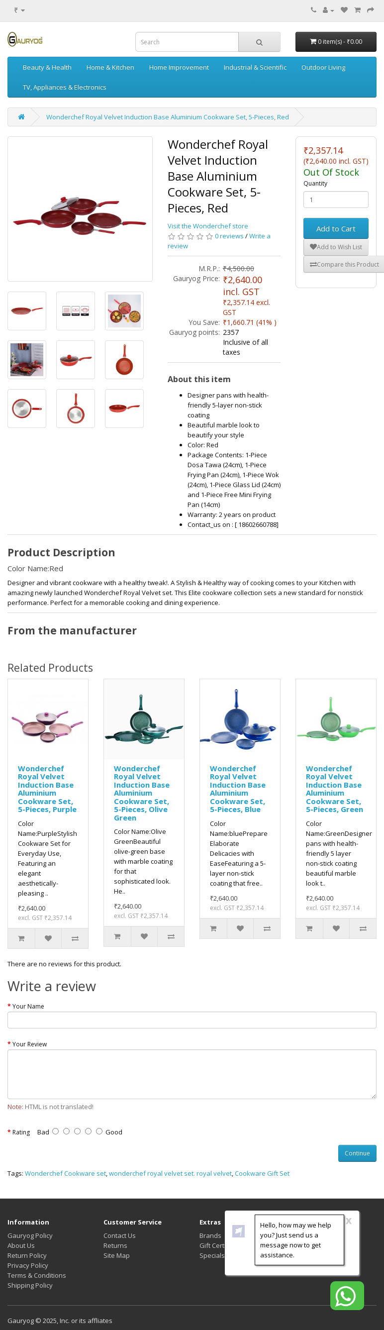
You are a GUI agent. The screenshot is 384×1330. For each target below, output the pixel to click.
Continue (357, 1153)
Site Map (116, 1255)
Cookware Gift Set (262, 1173)
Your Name (28, 1006)
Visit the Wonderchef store (208, 225)
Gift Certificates (222, 1245)
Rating (21, 1132)
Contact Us (119, 1235)
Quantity (315, 183)
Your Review (29, 1044)
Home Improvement (179, 67)
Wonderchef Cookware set (65, 1173)
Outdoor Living (323, 67)
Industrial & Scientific (255, 67)
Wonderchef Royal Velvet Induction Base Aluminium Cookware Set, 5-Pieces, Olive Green (142, 792)
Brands (210, 1235)
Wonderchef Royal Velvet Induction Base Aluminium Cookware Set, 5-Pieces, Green (334, 789)
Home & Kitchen (110, 67)
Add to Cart (336, 228)
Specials (212, 1255)
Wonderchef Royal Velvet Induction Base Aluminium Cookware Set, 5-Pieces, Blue (238, 789)
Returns (115, 1245)
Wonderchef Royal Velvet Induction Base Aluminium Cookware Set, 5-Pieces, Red (167, 116)
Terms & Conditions (36, 1275)
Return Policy (27, 1255)
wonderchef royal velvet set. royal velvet (170, 1173)
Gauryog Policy (30, 1235)
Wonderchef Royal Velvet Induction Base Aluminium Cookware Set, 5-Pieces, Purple (47, 789)
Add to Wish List (336, 247)
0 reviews (229, 235)
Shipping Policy (30, 1285)
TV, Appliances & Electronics (64, 87)
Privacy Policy (27, 1265)
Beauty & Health (47, 67)
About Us (21, 1245)
